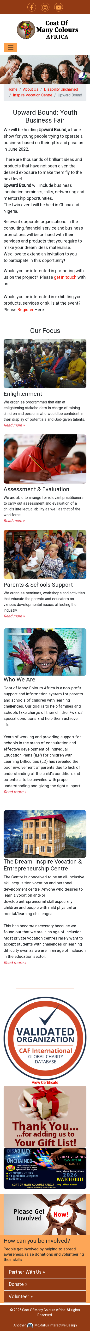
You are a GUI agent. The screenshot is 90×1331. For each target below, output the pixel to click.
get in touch (65, 277)
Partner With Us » (27, 1272)
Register (26, 309)
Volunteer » (21, 1296)
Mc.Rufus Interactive (46, 1325)
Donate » (18, 1284)
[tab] (45, 1272)
